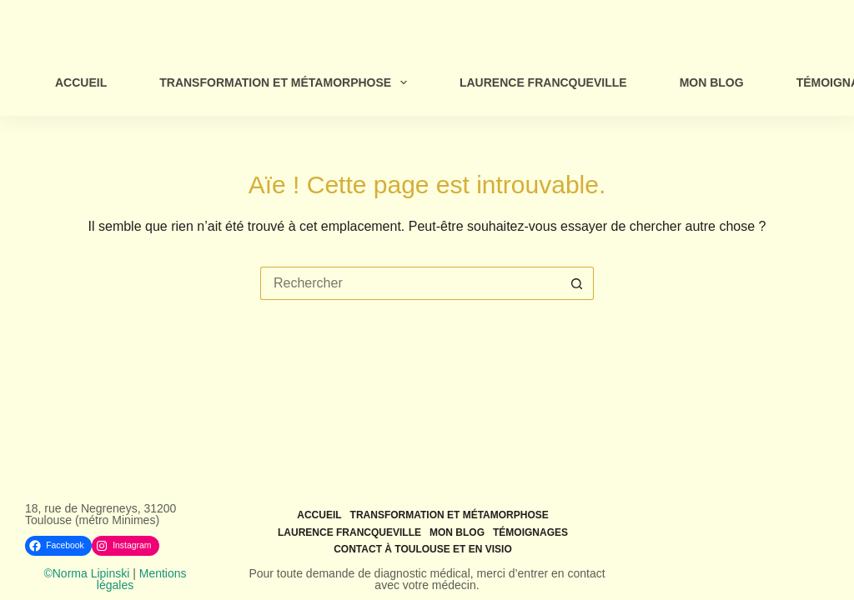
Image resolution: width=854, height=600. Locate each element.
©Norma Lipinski (86, 573)
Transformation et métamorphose (286, 82)
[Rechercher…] (410, 283)
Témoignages (530, 532)
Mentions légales (142, 579)
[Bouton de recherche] (577, 283)
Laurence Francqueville (543, 82)
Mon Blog (712, 82)
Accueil (81, 82)
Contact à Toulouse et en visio (423, 549)
